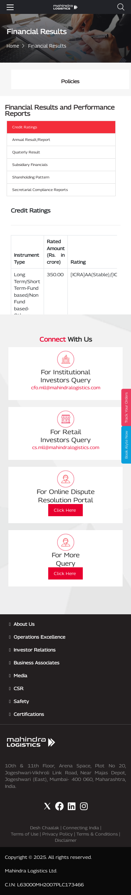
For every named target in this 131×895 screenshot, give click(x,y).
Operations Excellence (39, 637)
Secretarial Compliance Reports (40, 189)
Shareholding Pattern (30, 177)
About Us (24, 624)
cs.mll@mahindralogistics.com (65, 447)
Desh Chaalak (44, 827)
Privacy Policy (57, 834)
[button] (120, 7)
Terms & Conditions (97, 834)
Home (13, 46)
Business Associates (36, 662)
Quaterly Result (26, 152)
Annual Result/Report (31, 139)
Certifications (29, 714)
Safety (21, 701)
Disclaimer (66, 840)
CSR (18, 688)
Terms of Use (24, 834)
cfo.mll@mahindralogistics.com (65, 387)
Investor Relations (35, 650)
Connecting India (81, 827)
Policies (70, 81)
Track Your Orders (126, 407)
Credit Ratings (24, 127)
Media (20, 675)
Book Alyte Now (126, 445)
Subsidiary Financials (30, 164)
